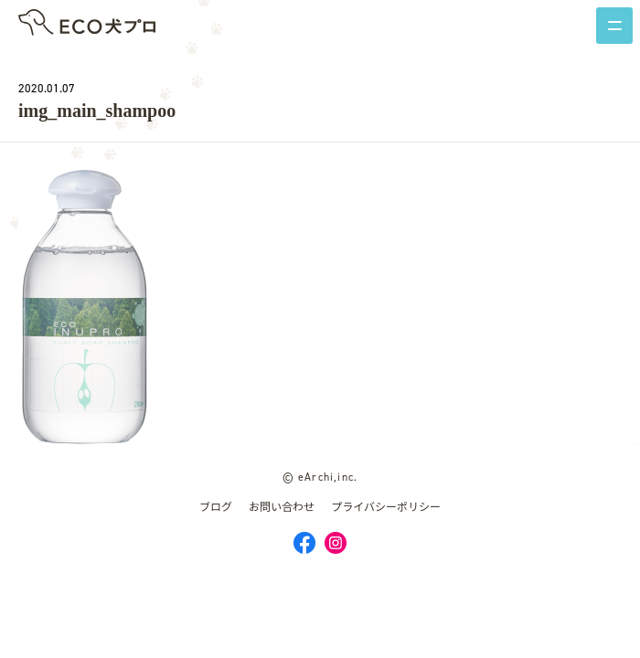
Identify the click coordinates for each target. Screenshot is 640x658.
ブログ (215, 507)
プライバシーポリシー (386, 507)
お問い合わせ (282, 507)
